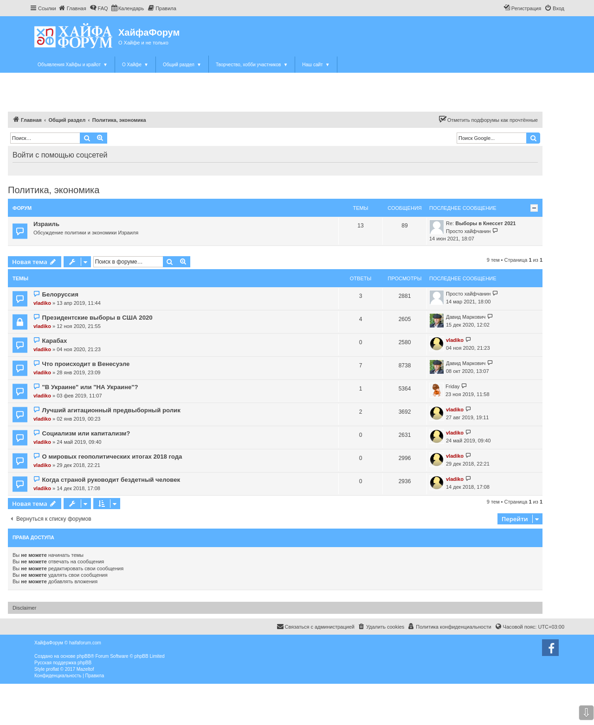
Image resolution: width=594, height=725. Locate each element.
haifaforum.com (85, 642)
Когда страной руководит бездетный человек (111, 479)
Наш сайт (315, 64)
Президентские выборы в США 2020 (97, 317)
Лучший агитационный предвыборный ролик (111, 410)
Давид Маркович (465, 317)
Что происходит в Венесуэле (85, 363)
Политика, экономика (53, 190)
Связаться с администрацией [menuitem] (316, 626)
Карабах (54, 340)
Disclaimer (24, 608)
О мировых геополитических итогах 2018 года (112, 456)
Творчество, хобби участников (252, 64)
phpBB (83, 656)
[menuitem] (72, 8)
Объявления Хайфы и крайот (73, 64)
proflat (52, 669)
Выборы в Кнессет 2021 (485, 223)
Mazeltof (85, 669)
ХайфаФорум (149, 32)
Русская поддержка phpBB (62, 662)
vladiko (42, 303)
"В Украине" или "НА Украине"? (90, 387)
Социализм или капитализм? (86, 433)
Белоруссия (60, 294)
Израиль (46, 224)
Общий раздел (182, 64)
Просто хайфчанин (468, 231)
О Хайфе (135, 64)
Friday (453, 386)
